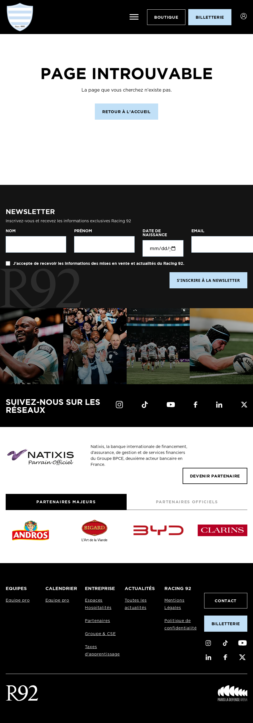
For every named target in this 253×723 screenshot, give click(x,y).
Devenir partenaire (215, 475)
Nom (11, 231)
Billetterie (226, 623)
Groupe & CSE (100, 634)
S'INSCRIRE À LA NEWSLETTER (208, 280)
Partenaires (97, 621)
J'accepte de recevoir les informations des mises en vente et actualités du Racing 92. (98, 263)
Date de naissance (155, 233)
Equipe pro (18, 600)
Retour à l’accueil (126, 111)
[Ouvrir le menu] (134, 17)
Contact (226, 600)
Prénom (83, 231)
